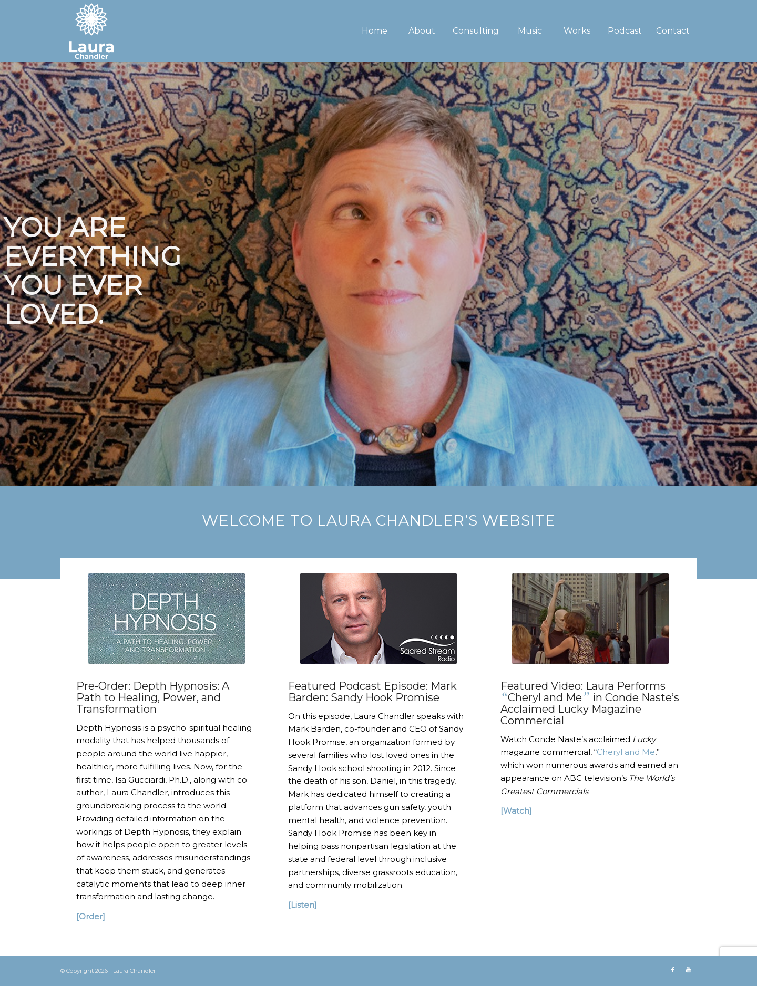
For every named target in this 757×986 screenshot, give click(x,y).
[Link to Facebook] (673, 970)
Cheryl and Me (626, 752)
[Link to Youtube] (689, 970)
